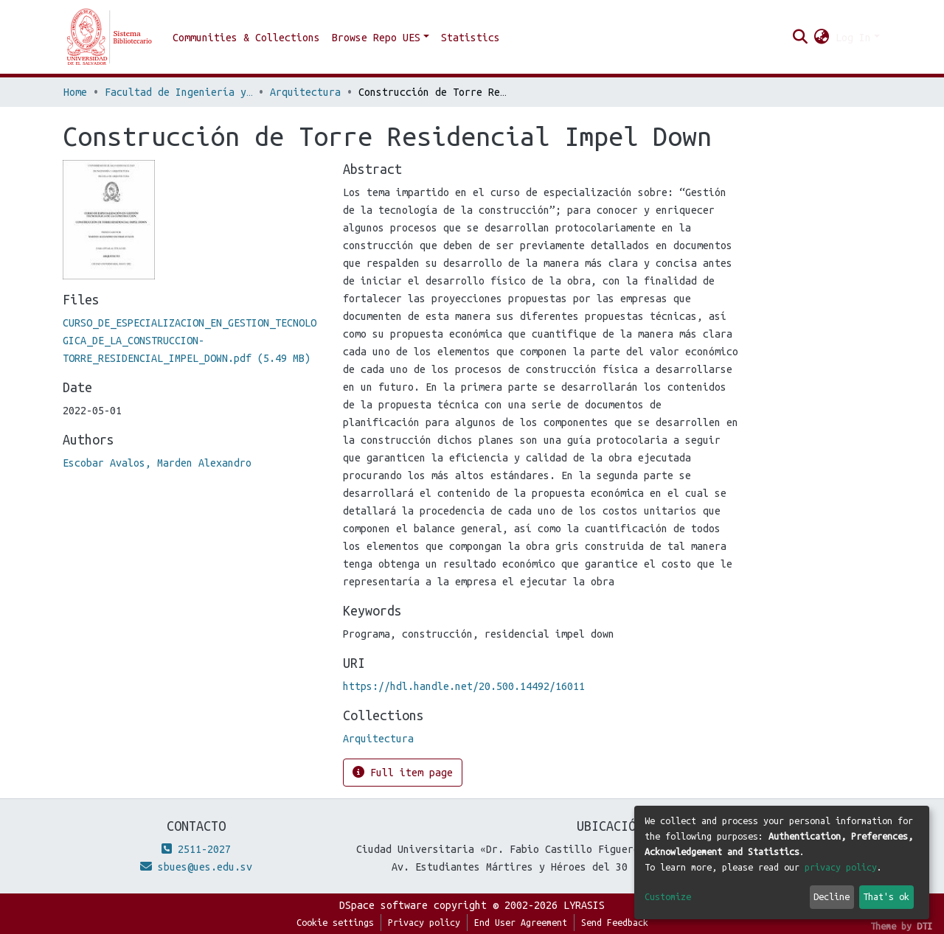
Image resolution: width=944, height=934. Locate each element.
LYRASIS (584, 905)
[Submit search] (800, 37)
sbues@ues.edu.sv (196, 867)
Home (75, 92)
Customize (668, 896)
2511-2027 (196, 849)
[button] (822, 37)
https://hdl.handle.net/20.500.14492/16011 (464, 686)
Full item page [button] (403, 772)
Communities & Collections (246, 37)
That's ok (886, 896)
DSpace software (383, 905)
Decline (831, 896)
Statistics (470, 37)
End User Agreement (520, 922)
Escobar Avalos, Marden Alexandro (157, 463)
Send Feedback (614, 922)
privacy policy (841, 867)
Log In (853, 37)
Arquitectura (305, 92)
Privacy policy (424, 922)
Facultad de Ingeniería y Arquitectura (178, 92)
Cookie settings (335, 922)
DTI (924, 926)
